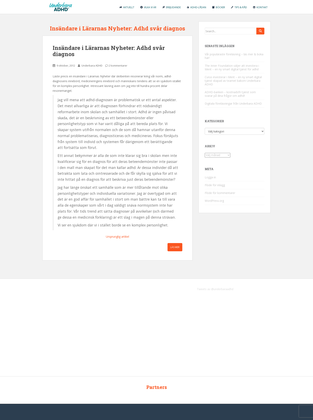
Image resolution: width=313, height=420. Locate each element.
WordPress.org (214, 201)
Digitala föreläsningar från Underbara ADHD (233, 103)
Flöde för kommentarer (220, 193)
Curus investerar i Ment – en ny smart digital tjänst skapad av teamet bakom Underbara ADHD (233, 80)
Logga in (210, 177)
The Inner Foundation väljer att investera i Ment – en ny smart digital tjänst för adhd (232, 67)
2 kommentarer (118, 65)
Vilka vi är (148, 7)
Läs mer (175, 247)
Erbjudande (171, 7)
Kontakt (260, 7)
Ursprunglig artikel (117, 236)
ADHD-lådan (196, 7)
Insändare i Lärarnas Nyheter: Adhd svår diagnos (109, 51)
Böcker (218, 7)
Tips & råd (239, 7)
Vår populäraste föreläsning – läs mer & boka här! (234, 56)
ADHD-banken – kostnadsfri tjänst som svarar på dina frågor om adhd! (230, 94)
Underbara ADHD (91, 65)
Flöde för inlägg (215, 185)
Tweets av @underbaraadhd (215, 289)
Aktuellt (126, 7)
